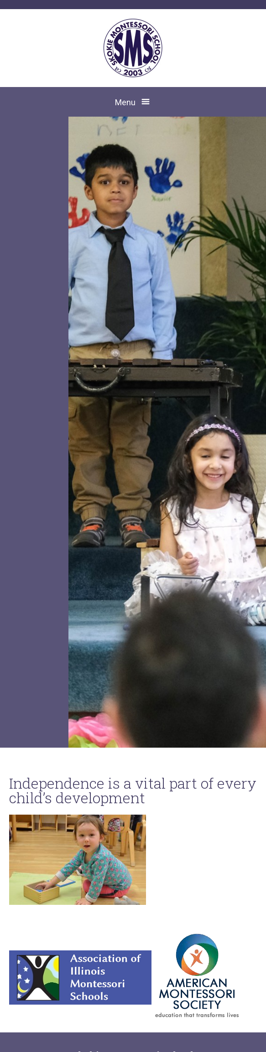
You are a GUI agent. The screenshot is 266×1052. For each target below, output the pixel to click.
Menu (125, 102)
